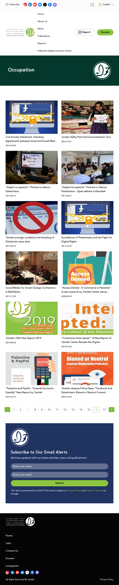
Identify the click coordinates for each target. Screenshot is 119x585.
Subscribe (13, 4)
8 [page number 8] (35, 409)
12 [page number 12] (65, 409)
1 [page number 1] (14, 409)
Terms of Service (94, 490)
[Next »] (111, 409)
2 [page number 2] (20, 409)
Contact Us (12, 551)
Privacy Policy (74, 490)
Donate (10, 558)
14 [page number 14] (80, 409)
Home (40, 14)
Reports (41, 43)
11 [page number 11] (56, 409)
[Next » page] (111, 409)
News (40, 28)
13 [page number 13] (72, 409)
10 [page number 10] (49, 409)
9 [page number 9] (41, 409)
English (104, 4)
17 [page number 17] (104, 409)
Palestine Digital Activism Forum (54, 51)
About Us (42, 21)
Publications (43, 36)
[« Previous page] (7, 409)
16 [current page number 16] (97, 410)
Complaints (12, 566)
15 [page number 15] (88, 409)
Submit (59, 483)
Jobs (8, 543)
